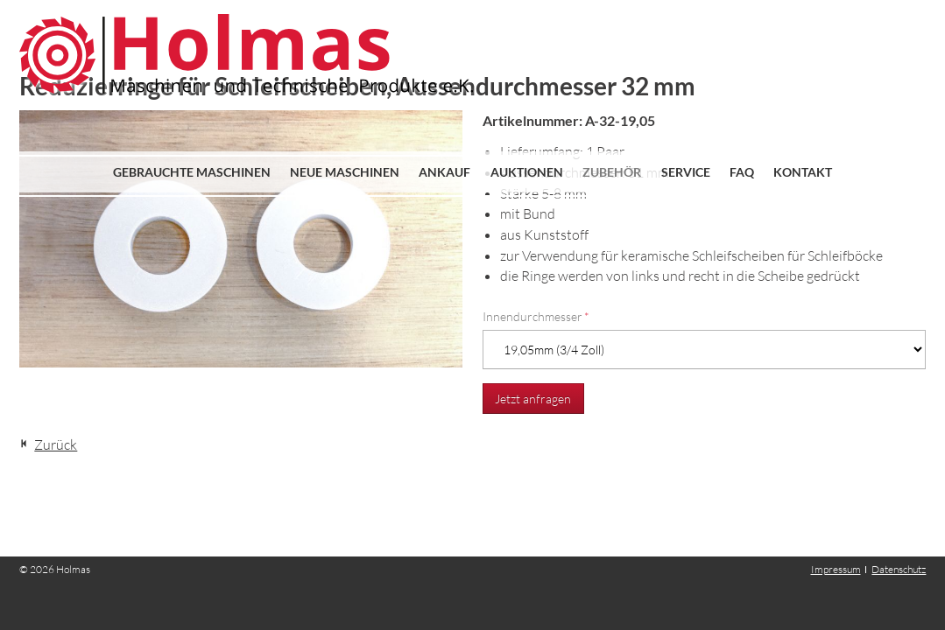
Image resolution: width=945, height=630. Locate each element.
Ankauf (444, 171)
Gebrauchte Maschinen (192, 171)
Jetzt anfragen (533, 398)
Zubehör (611, 171)
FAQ (742, 171)
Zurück (55, 444)
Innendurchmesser (536, 316)
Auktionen (526, 171)
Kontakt (802, 171)
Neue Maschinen (344, 171)
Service (685, 171)
